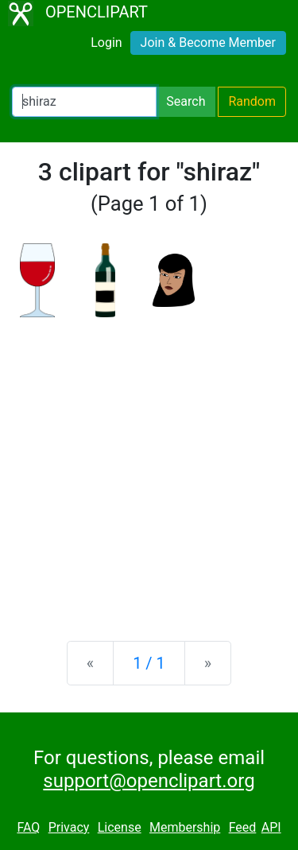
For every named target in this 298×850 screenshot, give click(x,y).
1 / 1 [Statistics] (149, 663)
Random (252, 101)
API (271, 827)
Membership (184, 827)
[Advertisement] (149, 466)
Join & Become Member (208, 42)
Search (185, 101)
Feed (243, 827)
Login (106, 42)
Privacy (69, 827)
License (119, 827)
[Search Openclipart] (84, 102)
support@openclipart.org (148, 781)
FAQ (28, 827)
